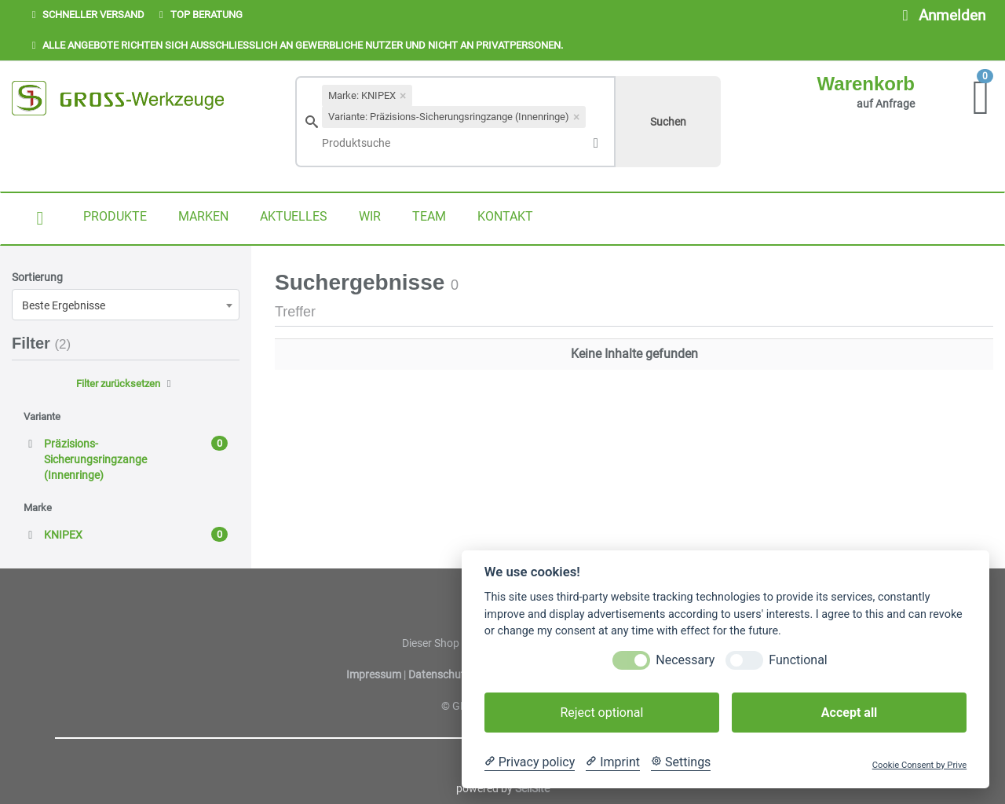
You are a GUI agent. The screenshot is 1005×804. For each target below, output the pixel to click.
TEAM (429, 216)
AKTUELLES (293, 216)
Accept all (849, 712)
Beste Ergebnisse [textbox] (63, 305)
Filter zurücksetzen (125, 383)
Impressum (375, 674)
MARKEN (203, 216)
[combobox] (125, 304)
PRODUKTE (115, 216)
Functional (798, 659)
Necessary (685, 659)
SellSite (532, 788)
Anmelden (940, 15)
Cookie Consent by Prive (919, 765)
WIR (370, 216)
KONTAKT (505, 216)
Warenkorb (866, 83)
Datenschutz (439, 674)
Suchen (668, 121)
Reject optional (601, 712)
